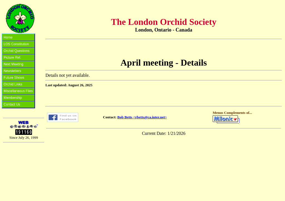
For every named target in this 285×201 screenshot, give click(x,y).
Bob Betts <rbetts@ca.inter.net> (142, 117)
